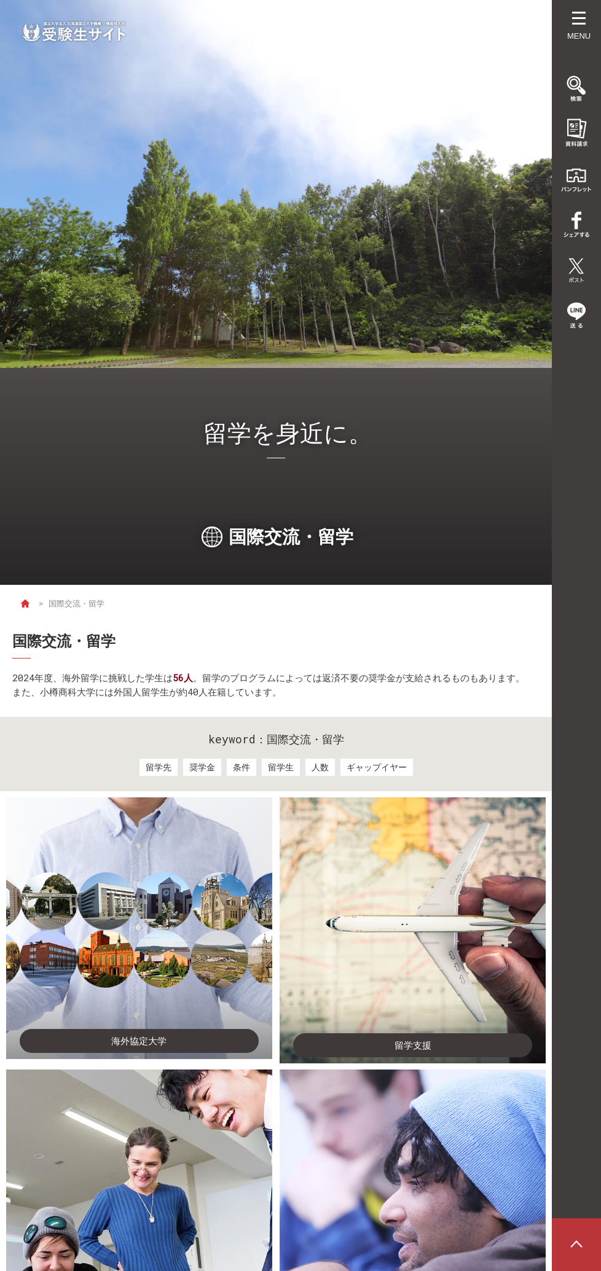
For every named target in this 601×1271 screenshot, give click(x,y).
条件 (241, 767)
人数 (320, 767)
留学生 (281, 767)
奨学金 (202, 767)
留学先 (158, 767)
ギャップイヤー (377, 767)
